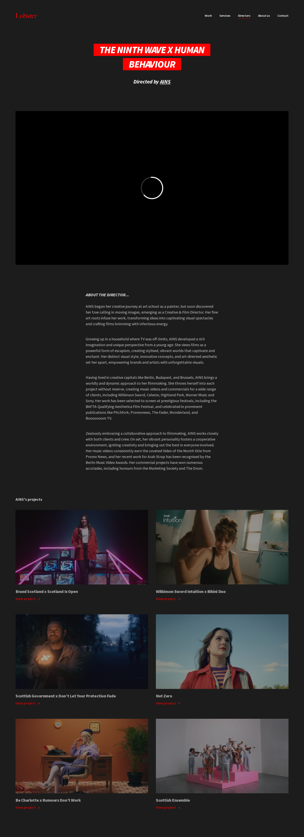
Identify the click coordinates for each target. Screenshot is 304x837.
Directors (244, 15)
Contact (282, 15)
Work (208, 15)
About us (264, 15)
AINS (165, 81)
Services (224, 15)
